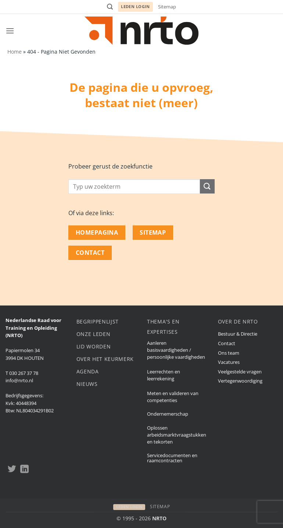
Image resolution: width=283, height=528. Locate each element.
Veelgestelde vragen (240, 371)
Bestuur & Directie (237, 333)
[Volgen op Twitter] (12, 469)
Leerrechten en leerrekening (163, 375)
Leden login (135, 6)
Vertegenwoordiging (240, 380)
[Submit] (207, 186)
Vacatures (229, 362)
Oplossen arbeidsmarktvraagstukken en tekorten (176, 434)
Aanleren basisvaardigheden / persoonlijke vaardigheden (176, 350)
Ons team (228, 353)
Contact (226, 343)
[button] (110, 6)
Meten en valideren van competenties (172, 397)
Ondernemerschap (167, 414)
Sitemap (167, 6)
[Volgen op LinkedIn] (24, 469)
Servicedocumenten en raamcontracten (172, 458)
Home (14, 51)
